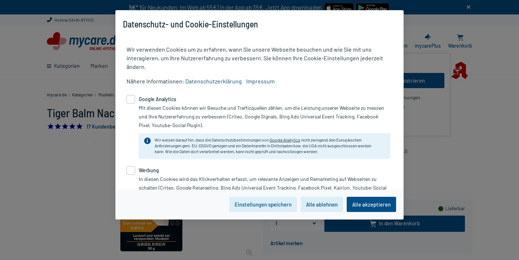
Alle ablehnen (322, 204)
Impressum (260, 81)
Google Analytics (285, 139)
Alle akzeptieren (371, 204)
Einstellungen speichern (263, 204)
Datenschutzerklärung (213, 81)
